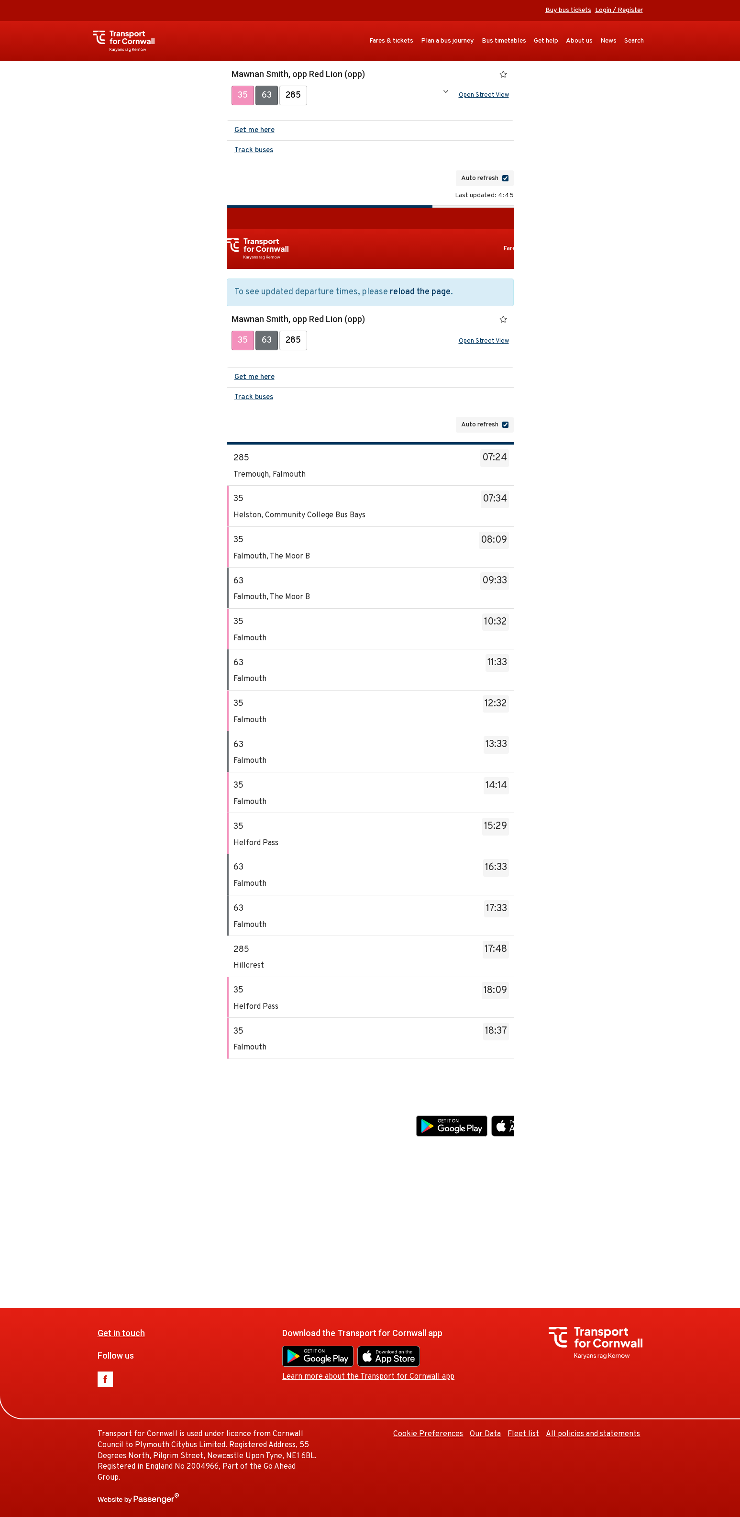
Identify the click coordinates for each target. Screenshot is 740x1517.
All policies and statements (593, 1434)
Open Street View (484, 96)
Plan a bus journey (447, 41)
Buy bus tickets (568, 10)
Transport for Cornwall (128, 41)
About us (579, 41)
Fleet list (657, 1206)
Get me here (254, 132)
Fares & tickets (391, 41)
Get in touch (255, 1105)
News (608, 41)
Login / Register (619, 10)
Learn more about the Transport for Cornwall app (502, 1148)
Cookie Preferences (562, 1206)
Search (634, 41)
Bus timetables (504, 41)
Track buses (253, 152)
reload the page (420, 294)
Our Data (619, 1206)
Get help (546, 41)
